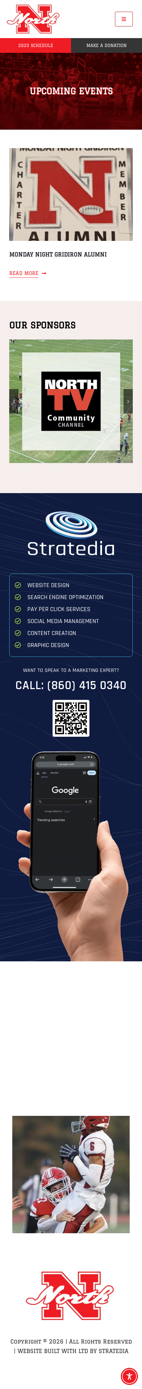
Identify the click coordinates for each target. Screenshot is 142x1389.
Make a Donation (106, 45)
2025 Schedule (35, 45)
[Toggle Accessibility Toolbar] (129, 1376)
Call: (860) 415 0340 (71, 685)
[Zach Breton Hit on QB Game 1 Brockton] (71, 1174)
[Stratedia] (71, 514)
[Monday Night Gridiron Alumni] (71, 152)
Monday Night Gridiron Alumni (58, 254)
